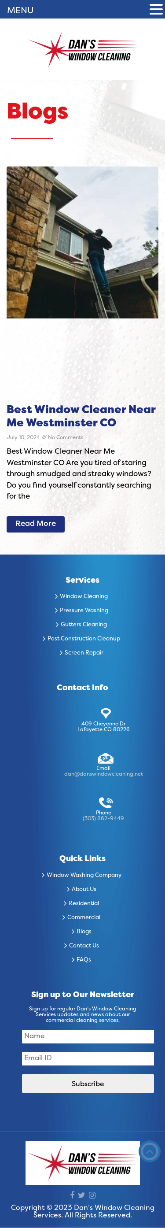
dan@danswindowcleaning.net (103, 774)
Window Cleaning (84, 596)
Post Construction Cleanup (84, 639)
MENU (20, 11)
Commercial (83, 918)
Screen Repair (84, 653)
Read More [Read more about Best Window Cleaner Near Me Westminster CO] (35, 524)
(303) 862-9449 (103, 818)
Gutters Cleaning (84, 625)
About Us (84, 889)
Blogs (84, 932)
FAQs (84, 960)
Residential (84, 903)
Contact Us (84, 946)
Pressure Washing (84, 611)
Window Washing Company (84, 875)
